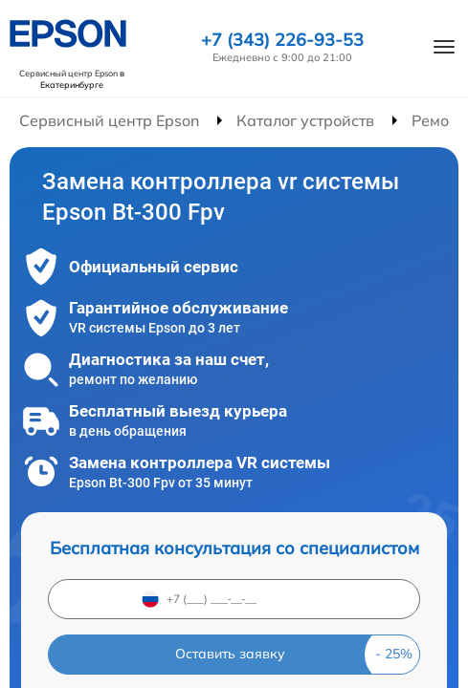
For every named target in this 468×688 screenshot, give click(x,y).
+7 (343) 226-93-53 (282, 40)
